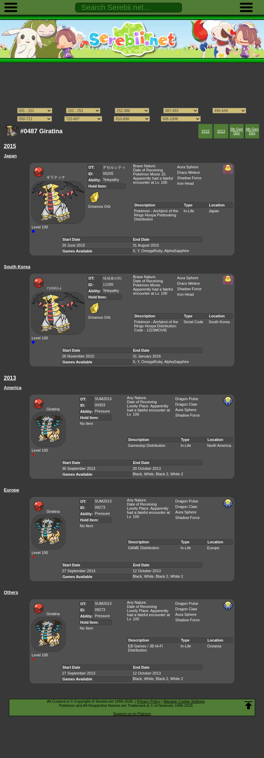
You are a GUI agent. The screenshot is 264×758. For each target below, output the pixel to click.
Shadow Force (189, 178)
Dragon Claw (186, 404)
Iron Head (185, 183)
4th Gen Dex (252, 131)
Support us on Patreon (132, 714)
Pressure (102, 411)
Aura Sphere (187, 167)
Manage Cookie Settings (184, 701)
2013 (221, 131)
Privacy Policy (148, 701)
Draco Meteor (188, 172)
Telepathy (111, 180)
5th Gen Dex (236, 131)
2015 (205, 131)
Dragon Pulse (186, 399)
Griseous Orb (99, 204)
